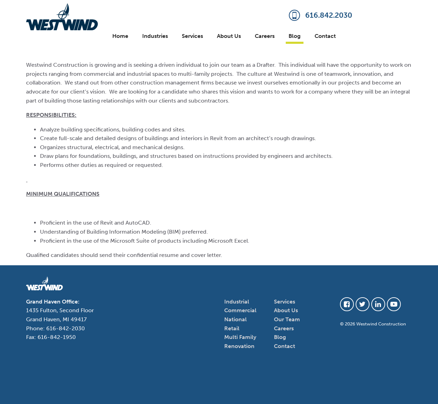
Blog (295, 36)
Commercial (240, 310)
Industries (155, 36)
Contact (325, 36)
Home (120, 36)
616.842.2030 (320, 15)
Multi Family (240, 337)
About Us (229, 36)
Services (192, 36)
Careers (265, 36)
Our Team (287, 319)
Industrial (236, 301)
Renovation (239, 346)
